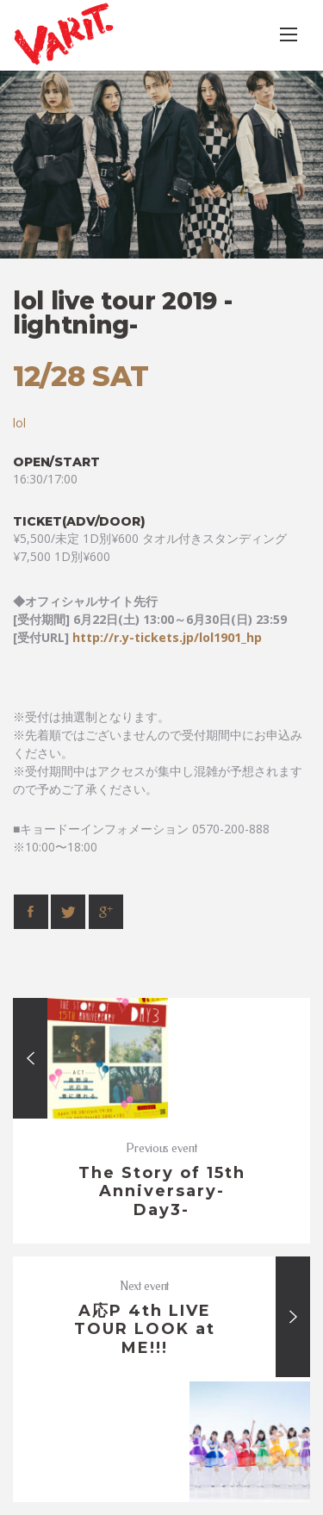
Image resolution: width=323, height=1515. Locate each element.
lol (19, 423)
